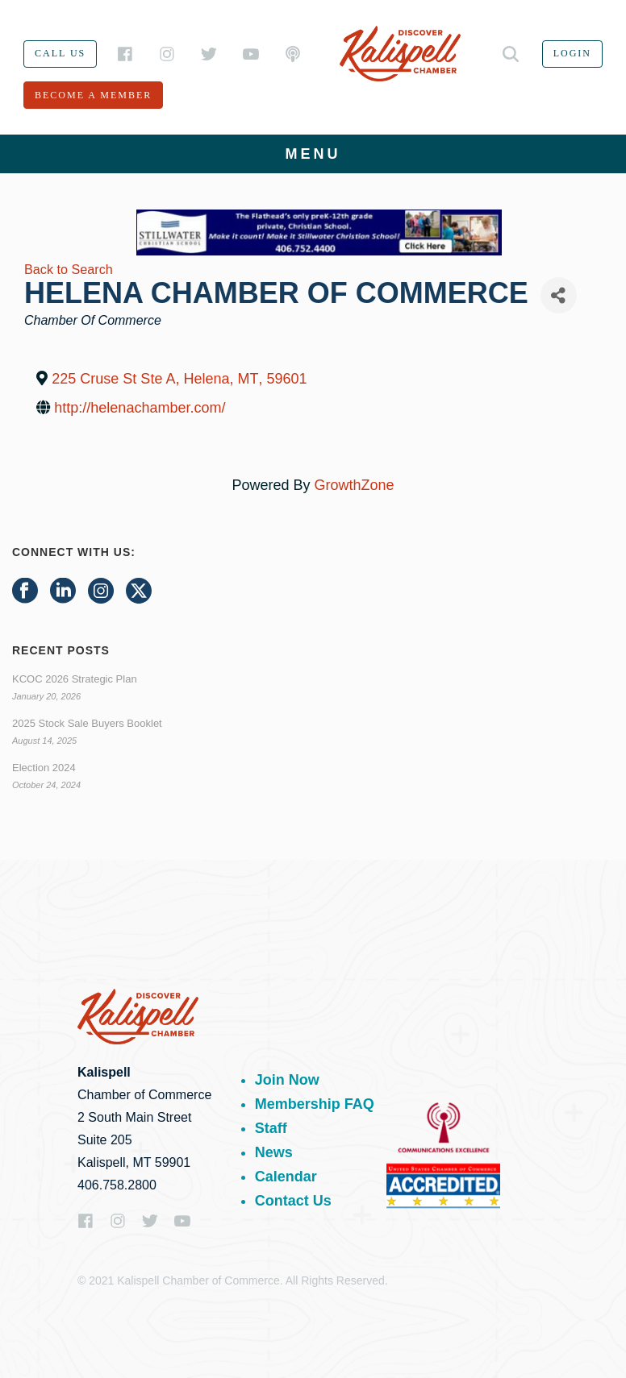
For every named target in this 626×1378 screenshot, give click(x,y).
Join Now (287, 1080)
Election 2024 (44, 768)
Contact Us (293, 1201)
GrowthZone (354, 485)
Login (572, 53)
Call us (60, 53)
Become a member (93, 95)
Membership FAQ (314, 1104)
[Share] (558, 295)
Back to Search (68, 269)
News (274, 1152)
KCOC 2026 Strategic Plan (74, 679)
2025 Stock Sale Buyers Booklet (87, 723)
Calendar (286, 1176)
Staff (271, 1128)
